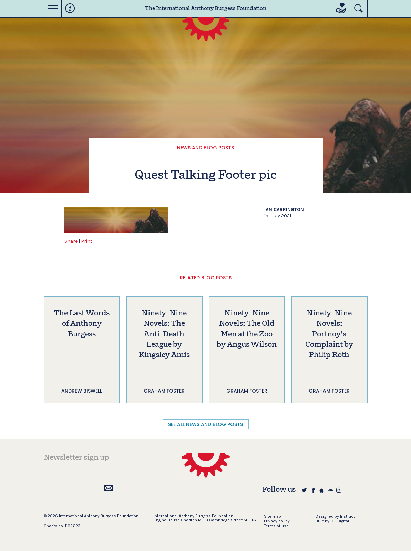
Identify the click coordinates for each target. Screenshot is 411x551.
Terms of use (276, 525)
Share (71, 241)
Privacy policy (277, 521)
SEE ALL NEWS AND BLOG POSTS (205, 424)
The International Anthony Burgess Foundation (205, 8)
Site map (272, 516)
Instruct (347, 516)
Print (86, 241)
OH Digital (339, 521)
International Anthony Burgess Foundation (98, 515)
